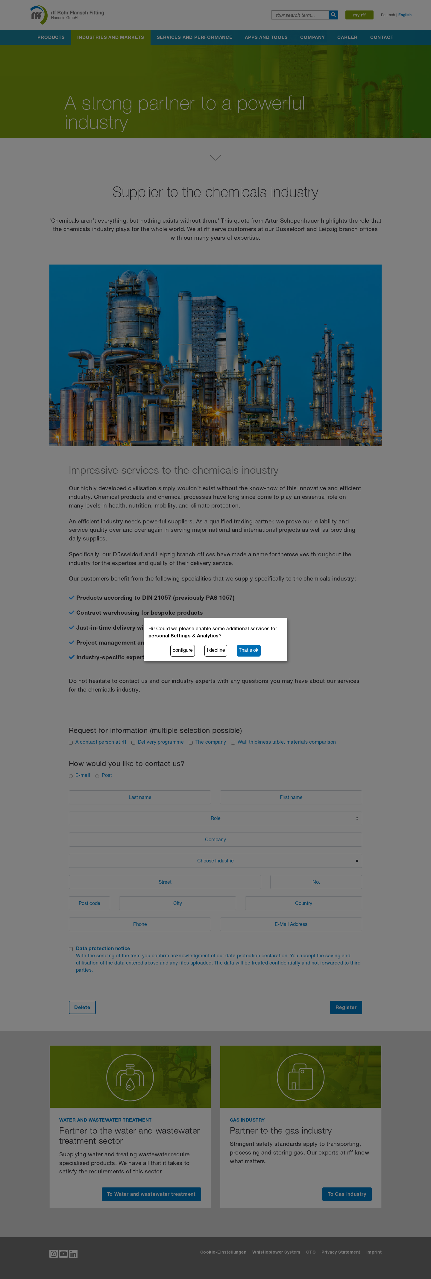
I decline (216, 650)
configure (183, 650)
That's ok (248, 650)
